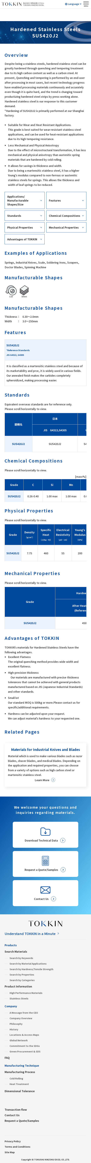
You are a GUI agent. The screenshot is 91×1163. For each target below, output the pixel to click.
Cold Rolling (16, 1078)
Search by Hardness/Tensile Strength (31, 969)
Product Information (18, 986)
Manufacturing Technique (22, 1065)
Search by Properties (22, 974)
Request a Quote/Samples (22, 1121)
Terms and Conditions (17, 1146)
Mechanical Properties (64, 227)
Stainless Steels (19, 998)
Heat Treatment (19, 1084)
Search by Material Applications (28, 963)
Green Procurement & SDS (25, 1051)
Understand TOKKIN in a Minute (30, 933)
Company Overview (21, 1018)
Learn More (42, 780)
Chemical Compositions (64, 216)
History (14, 1029)
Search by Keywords (21, 958)
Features (55, 200)
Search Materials (16, 951)
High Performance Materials (26, 992)
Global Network (19, 1040)
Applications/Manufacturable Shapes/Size (17, 200)
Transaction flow (16, 1109)
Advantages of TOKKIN (22, 239)
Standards (14, 216)
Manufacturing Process (20, 1072)
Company (11, 1006)
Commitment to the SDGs (25, 1046)
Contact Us (12, 1115)
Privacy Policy (13, 1141)
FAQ (7, 1058)
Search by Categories (22, 980)
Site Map (10, 1152)
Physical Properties (20, 227)
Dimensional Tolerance (20, 1091)
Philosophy (16, 1023)
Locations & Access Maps (24, 1034)
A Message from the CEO (24, 1012)
